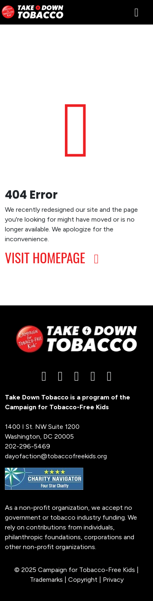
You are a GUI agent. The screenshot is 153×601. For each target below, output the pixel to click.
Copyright (83, 579)
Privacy (113, 579)
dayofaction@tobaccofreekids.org (56, 456)
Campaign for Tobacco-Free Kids (86, 570)
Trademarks (46, 579)
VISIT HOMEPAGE (54, 257)
